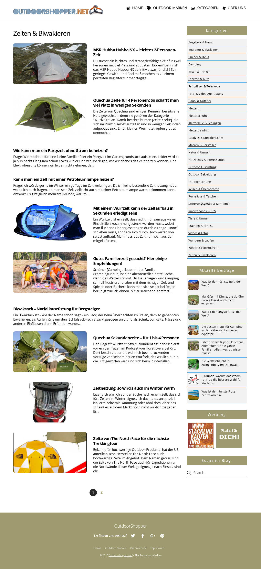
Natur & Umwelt (199, 152)
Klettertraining (198, 130)
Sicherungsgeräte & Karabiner (209, 204)
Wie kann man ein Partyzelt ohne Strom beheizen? (60, 150)
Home (134, 7)
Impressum (157, 548)
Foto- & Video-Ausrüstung (205, 94)
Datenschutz (138, 548)
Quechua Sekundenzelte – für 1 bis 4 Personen (136, 338)
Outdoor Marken (167, 7)
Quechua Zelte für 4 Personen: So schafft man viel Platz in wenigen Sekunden (136, 102)
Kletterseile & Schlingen (204, 123)
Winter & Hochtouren (202, 248)
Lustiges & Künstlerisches (205, 138)
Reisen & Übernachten (203, 189)
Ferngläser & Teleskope (204, 86)
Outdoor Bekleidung (202, 174)
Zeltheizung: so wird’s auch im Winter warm (134, 388)
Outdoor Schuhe (199, 182)
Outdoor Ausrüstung (202, 167)
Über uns (234, 7)
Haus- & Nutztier (199, 101)
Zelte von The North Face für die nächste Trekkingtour (131, 441)
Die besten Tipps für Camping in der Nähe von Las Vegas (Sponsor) (221, 330)
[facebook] (143, 535)
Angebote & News (200, 42)
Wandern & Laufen (201, 240)
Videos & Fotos (198, 233)
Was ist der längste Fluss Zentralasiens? (218, 393)
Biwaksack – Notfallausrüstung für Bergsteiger (56, 309)
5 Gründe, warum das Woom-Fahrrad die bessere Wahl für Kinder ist (221, 379)
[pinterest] (162, 535)
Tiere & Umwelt (198, 218)
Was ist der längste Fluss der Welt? (221, 313)
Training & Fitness (200, 226)
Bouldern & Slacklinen (203, 50)
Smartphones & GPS (202, 211)
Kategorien (205, 7)
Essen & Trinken (199, 72)
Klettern (193, 108)
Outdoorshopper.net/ (121, 555)
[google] (152, 535)
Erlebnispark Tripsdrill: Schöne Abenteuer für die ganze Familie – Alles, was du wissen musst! (222, 347)
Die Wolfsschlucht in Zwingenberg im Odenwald (220, 363)
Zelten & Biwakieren (202, 255)
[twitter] (133, 535)
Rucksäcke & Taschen (203, 196)
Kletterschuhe (198, 116)
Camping (194, 64)
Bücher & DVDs (198, 57)
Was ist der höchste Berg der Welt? (221, 283)
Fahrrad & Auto (198, 79)
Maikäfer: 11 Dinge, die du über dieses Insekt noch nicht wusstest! (223, 300)
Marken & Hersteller (202, 145)
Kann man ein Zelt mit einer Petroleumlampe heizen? (63, 179)
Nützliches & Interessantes (206, 160)
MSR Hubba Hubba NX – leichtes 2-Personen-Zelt (134, 52)
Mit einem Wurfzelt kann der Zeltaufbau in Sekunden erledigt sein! (133, 210)
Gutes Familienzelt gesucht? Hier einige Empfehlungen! (130, 261)
